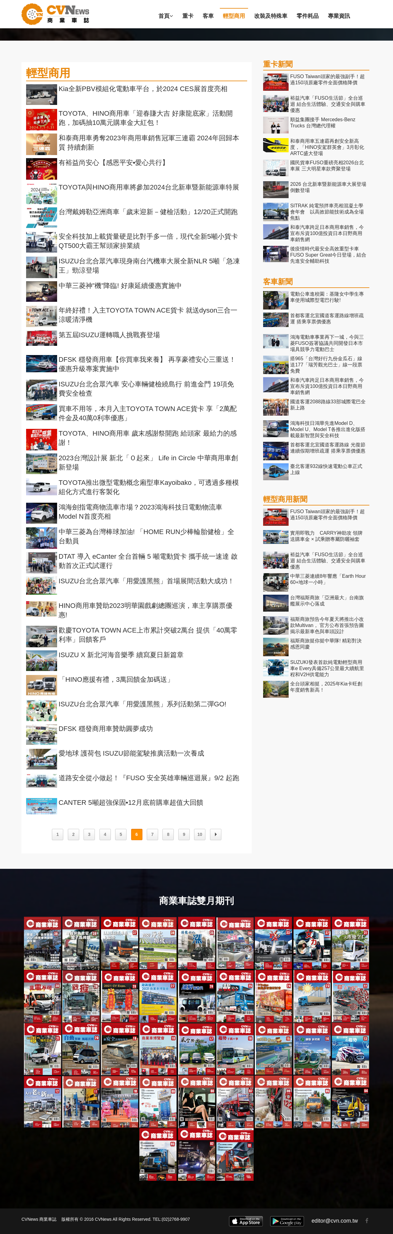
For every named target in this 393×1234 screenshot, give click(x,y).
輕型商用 (234, 15)
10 (199, 834)
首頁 (165, 15)
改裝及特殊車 (270, 15)
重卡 (187, 15)
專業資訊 (339, 15)
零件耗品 (308, 15)
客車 (208, 15)
